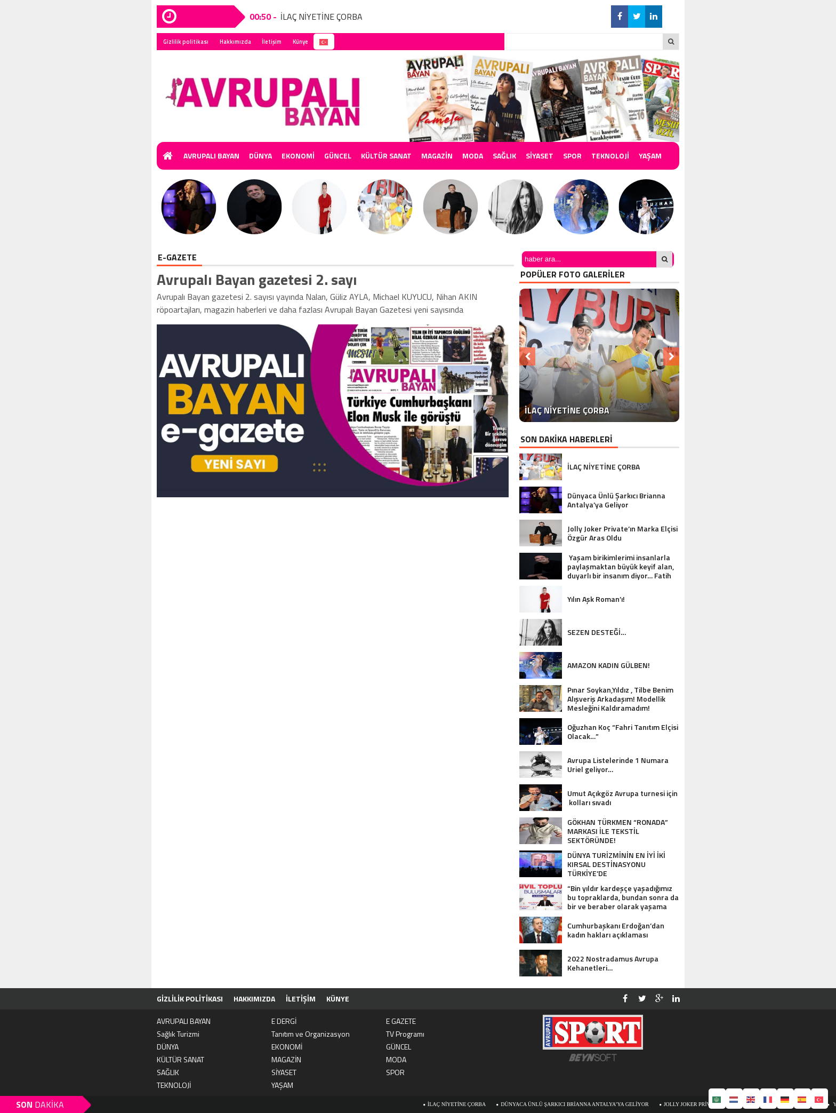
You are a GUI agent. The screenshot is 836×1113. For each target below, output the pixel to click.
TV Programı (405, 1033)
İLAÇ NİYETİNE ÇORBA (321, 16)
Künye (300, 41)
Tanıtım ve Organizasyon (310, 1033)
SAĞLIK (504, 155)
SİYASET (539, 155)
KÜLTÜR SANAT (386, 155)
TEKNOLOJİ (610, 155)
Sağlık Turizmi (178, 1033)
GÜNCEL (337, 155)
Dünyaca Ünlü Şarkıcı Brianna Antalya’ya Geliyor (589, 1104)
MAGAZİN (437, 155)
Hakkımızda (235, 41)
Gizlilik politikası (185, 41)
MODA (472, 155)
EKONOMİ (298, 155)
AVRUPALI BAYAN (211, 155)
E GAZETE (401, 1021)
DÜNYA (260, 155)
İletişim (272, 41)
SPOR (572, 155)
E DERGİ (283, 1021)
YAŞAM (650, 155)
